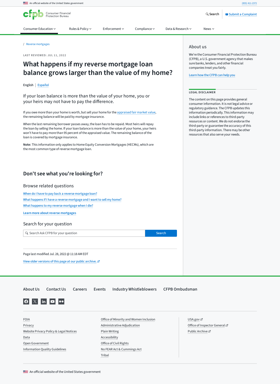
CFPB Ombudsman (180, 289)
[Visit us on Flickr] (61, 301)
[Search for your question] (84, 233)
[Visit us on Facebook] (26, 301)
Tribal (105, 355)
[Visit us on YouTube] (53, 301)
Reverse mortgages (38, 44)
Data (26, 337)
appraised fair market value (136, 112)
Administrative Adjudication (120, 325)
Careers (80, 289)
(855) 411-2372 (249, 3)
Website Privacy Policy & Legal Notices (50, 331)
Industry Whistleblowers (134, 289)
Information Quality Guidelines (44, 349)
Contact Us (56, 289)
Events (100, 289)
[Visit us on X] (35, 301)
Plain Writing (110, 331)
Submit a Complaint (241, 14)
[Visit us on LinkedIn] (44, 301)
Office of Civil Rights (115, 343)
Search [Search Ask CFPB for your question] (161, 233)
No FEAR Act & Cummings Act (121, 349)
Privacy (28, 325)
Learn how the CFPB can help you (212, 75)
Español (43, 85)
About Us (31, 289)
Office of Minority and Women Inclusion (128, 319)
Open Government (36, 343)
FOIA (26, 319)
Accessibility (109, 337)
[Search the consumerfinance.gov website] (212, 14)
